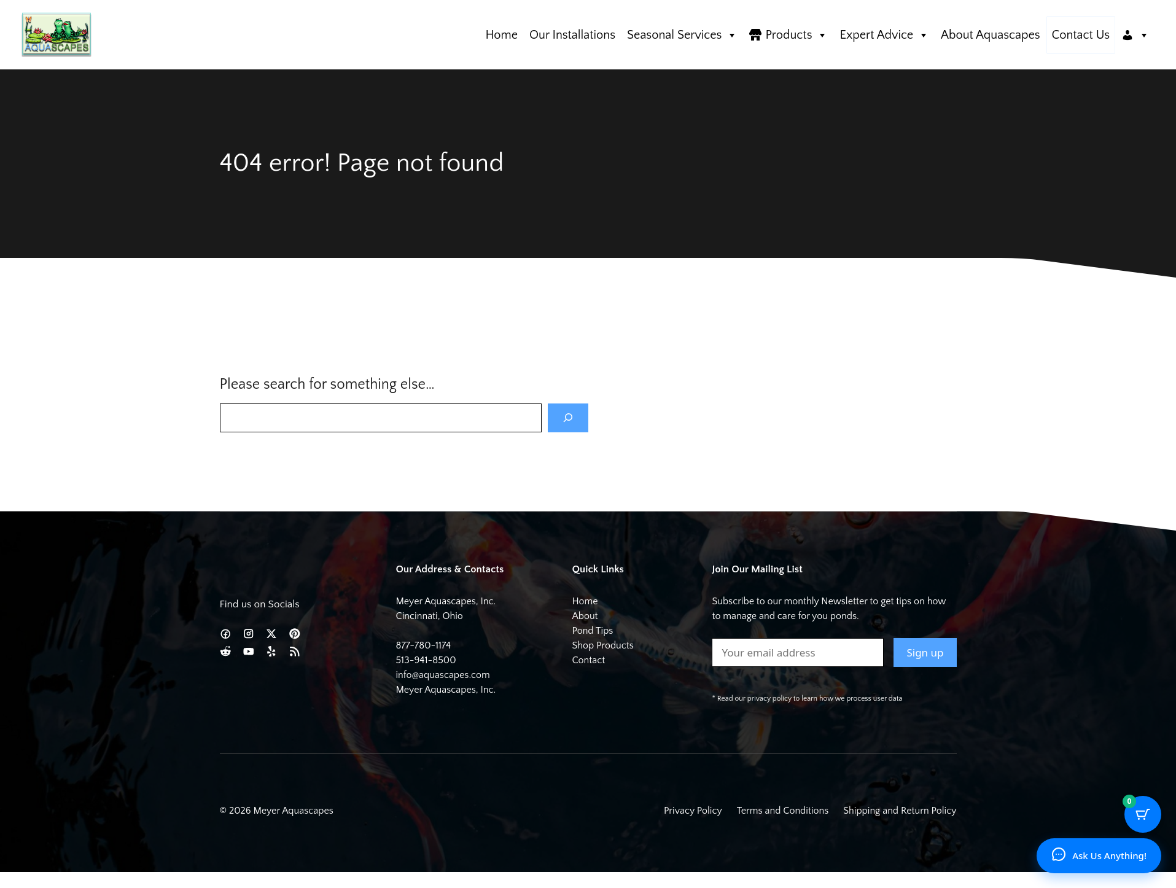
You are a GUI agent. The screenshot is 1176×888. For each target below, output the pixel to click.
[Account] (1135, 35)
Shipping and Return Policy (899, 810)
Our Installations (572, 35)
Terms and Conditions (783, 810)
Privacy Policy (693, 810)
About (585, 615)
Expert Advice (884, 35)
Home (501, 35)
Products (796, 35)
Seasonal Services (682, 35)
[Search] (568, 418)
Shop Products (602, 645)
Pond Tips (592, 630)
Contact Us (1081, 35)
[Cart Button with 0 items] (1142, 814)
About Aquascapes (990, 35)
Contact (588, 660)
